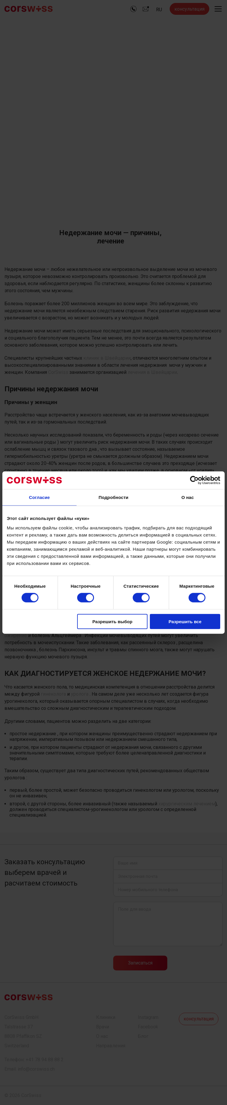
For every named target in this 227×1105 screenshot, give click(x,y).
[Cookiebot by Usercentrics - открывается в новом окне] (194, 480)
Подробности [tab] (114, 497)
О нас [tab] (187, 497)
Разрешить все (184, 621)
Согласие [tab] (39, 497)
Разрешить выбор (112, 621)
